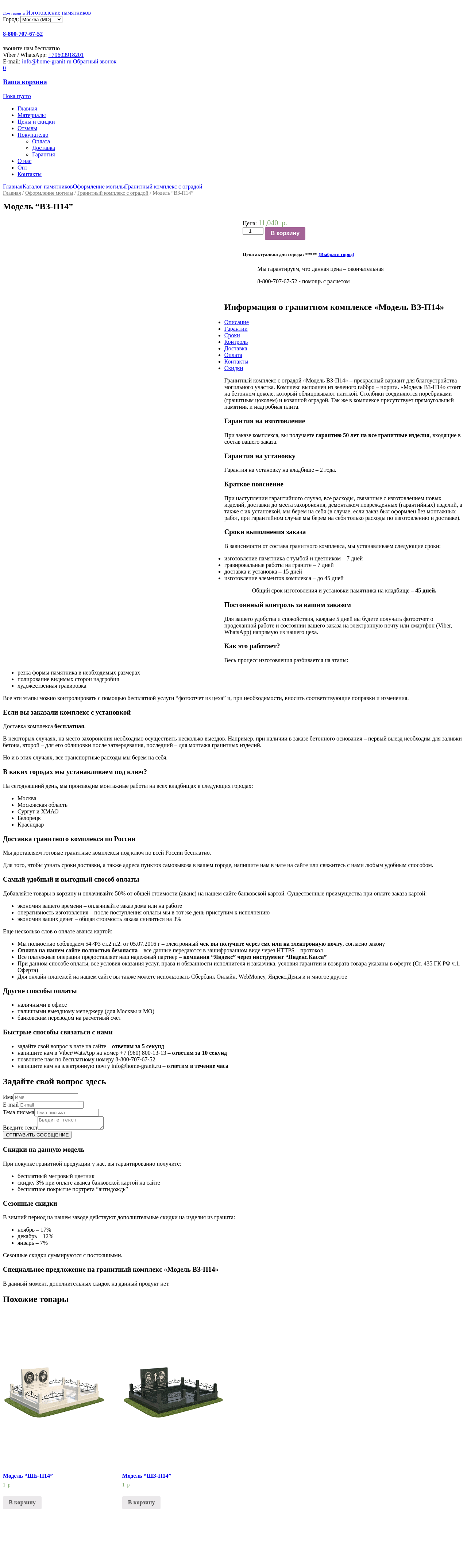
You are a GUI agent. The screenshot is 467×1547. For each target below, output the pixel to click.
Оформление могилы (99, 186)
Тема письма (18, 1112)
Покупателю (33, 135)
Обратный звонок (94, 61)
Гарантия (43, 154)
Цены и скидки (36, 121)
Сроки (232, 335)
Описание (236, 322)
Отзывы (27, 128)
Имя (8, 1097)
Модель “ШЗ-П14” (146, 1478)
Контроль (236, 342)
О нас (24, 161)
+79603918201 (66, 55)
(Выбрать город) (336, 254)
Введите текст (20, 1130)
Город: (11, 19)
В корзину (285, 233)
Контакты (30, 174)
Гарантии (236, 329)
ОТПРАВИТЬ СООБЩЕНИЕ (37, 1137)
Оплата (41, 141)
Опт (22, 167)
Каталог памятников (48, 186)
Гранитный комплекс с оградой (163, 186)
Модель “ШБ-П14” (28, 1478)
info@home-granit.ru (47, 61)
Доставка (43, 148)
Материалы (32, 115)
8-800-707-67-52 (23, 34)
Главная (27, 108)
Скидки (233, 368)
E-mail (11, 1104)
